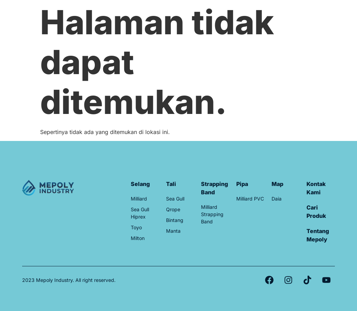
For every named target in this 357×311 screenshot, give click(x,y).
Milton (138, 238)
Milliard (139, 199)
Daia (277, 199)
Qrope (173, 209)
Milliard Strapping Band (212, 214)
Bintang (174, 220)
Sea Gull (175, 199)
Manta (173, 231)
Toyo (136, 227)
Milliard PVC (250, 199)
